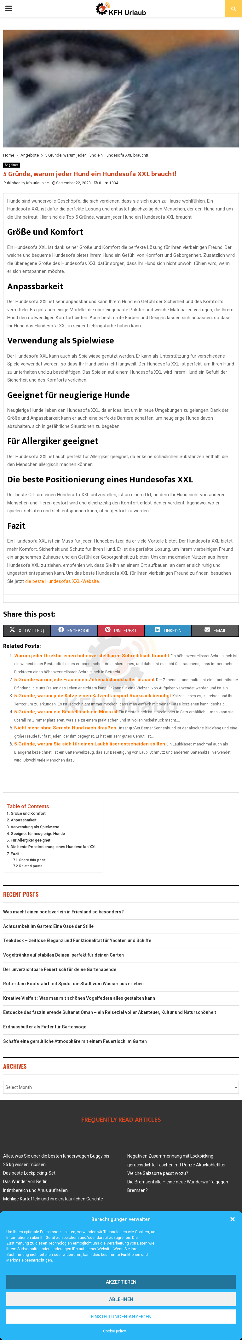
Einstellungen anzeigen (121, 1317)
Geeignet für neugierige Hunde (38, 833)
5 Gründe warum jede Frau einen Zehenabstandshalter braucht (84, 679)
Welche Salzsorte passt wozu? (157, 1173)
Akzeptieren (121, 1282)
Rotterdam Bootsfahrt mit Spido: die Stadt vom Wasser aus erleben (73, 983)
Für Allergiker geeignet (30, 840)
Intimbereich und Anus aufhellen (35, 1190)
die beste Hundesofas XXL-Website (62, 581)
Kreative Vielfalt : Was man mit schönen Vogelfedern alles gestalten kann (79, 998)
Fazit (15, 853)
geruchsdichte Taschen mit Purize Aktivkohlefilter (176, 1164)
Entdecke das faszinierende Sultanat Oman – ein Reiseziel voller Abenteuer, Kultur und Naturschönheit (109, 1012)
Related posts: (31, 866)
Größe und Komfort (28, 813)
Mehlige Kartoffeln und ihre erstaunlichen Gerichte (53, 1198)
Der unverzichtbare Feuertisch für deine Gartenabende (59, 969)
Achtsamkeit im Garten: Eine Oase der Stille (48, 926)
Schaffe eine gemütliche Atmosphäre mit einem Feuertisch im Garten (75, 1041)
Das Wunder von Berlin (25, 1181)
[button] (232, 1219)
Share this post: (32, 860)
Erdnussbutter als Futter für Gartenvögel (45, 1026)
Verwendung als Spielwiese (35, 827)
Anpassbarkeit (24, 820)
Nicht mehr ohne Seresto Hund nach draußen (65, 728)
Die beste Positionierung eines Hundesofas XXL (54, 846)
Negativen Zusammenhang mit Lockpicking (170, 1156)
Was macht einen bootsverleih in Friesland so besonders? (63, 911)
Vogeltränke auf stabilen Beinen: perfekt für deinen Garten (63, 955)
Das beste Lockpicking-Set (29, 1173)
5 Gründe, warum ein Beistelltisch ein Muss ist (66, 712)
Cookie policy (114, 1331)
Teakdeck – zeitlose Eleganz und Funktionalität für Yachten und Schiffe (77, 940)
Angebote (12, 165)
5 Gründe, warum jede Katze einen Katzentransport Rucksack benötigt (92, 696)
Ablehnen (121, 1299)
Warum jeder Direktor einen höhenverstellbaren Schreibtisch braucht (91, 655)
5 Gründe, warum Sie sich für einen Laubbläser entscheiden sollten (89, 744)
